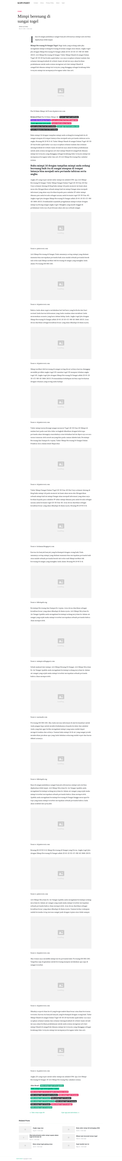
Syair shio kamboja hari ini (40, 120)
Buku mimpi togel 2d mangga (61, 1104)
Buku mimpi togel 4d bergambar (52, 1086)
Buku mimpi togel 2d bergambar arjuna (45, 1089)
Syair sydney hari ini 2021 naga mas (64, 120)
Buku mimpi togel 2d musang (66, 1101)
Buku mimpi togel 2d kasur (40, 1104)
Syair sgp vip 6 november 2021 (68, 126)
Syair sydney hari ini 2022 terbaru (43, 126)
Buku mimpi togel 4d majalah (41, 1107)
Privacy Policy (50, 3)
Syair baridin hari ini (82, 1144)
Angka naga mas (38, 1128)
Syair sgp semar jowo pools (41, 123)
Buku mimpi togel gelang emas (43, 1144)
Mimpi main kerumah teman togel (86, 1136)
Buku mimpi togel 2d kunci (40, 1098)
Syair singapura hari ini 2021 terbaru (44, 129)
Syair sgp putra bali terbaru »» (70, 1112)
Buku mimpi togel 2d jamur (68, 1095)
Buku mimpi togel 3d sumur (61, 1098)
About (57, 3)
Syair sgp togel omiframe (69, 117)
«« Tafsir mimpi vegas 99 (37, 1112)
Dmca (42, 3)
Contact (36, 3)
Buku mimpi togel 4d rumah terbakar (44, 1095)
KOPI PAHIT (19, 1158)
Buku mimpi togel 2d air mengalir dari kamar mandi (49, 1092)
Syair (63, 3)
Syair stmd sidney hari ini (61, 123)
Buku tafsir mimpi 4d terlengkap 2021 (88, 1128)
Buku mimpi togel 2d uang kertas (42, 1101)
